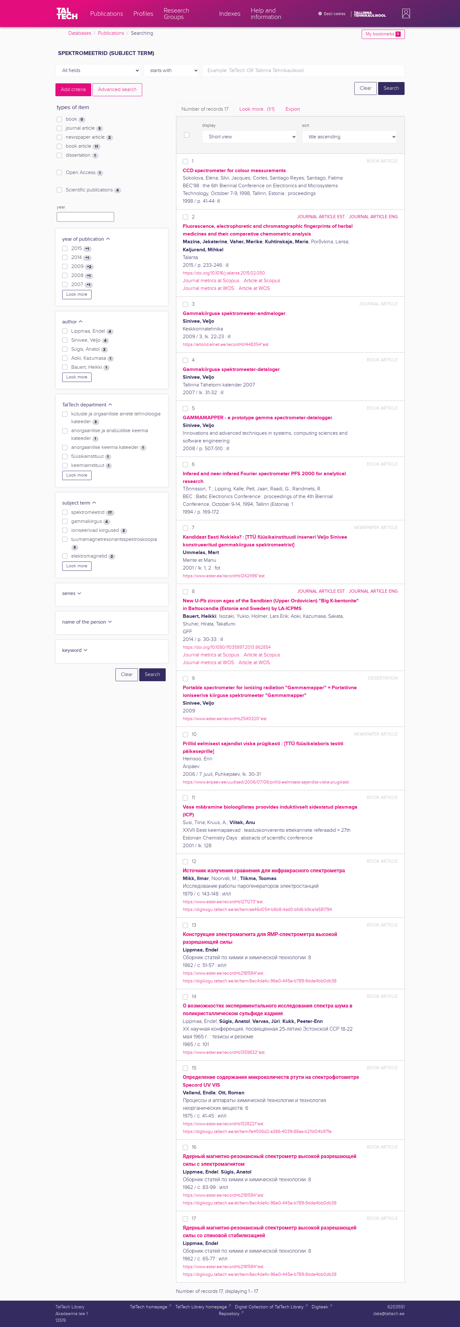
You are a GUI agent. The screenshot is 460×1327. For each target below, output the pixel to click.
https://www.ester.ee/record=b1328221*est (223, 1124)
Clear (365, 88)
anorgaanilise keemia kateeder (108, 447)
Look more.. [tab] (257, 109)
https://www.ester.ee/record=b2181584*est (223, 973)
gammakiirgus (90, 521)
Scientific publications (93, 190)
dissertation (82, 155)
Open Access (84, 173)
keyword (75, 650)
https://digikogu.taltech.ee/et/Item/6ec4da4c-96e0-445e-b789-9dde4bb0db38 (260, 981)
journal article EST (321, 216)
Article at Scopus (262, 281)
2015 (81, 249)
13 (194, 925)
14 (194, 997)
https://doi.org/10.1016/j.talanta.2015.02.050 (224, 273)
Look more (76, 294)
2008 (82, 276)
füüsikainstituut (91, 456)
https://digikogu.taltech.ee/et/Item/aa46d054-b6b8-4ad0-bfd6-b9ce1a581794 (257, 909)
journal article (84, 128)
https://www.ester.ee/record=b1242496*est (224, 576)
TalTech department (87, 405)
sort (305, 125)
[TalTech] (67, 13)
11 (193, 798)
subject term (79, 503)
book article (83, 146)
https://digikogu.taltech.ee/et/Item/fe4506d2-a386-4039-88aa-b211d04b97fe (257, 1131)
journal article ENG (373, 216)
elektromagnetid (93, 556)
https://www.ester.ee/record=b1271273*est (223, 902)
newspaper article (89, 137)
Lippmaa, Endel (92, 331)
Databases (79, 33)
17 (194, 1219)
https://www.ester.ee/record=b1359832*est (224, 1052)
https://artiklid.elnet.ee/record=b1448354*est (226, 344)
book (75, 119)
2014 (81, 258)
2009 (82, 267)
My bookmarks (383, 34)
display (209, 125)
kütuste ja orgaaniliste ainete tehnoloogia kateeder (116, 418)
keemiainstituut (91, 465)
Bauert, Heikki (90, 367)
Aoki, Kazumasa (92, 358)
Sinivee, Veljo (90, 340)
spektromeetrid (92, 512)
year (61, 207)
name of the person (87, 622)
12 (194, 861)
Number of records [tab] (205, 109)
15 (194, 1068)
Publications (111, 33)
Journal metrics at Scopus (211, 281)
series (72, 593)
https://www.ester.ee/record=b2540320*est (225, 718)
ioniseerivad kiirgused (99, 530)
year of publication (86, 239)
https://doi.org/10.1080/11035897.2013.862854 (227, 647)
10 (194, 734)
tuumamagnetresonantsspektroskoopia (114, 543)
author (72, 322)
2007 (82, 285)
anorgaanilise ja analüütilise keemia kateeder (109, 435)
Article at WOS (254, 288)
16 (194, 1147)
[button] (405, 13)
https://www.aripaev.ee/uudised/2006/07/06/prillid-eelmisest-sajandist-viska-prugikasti (266, 782)
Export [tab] (293, 109)
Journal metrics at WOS (208, 288)
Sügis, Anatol (89, 349)
